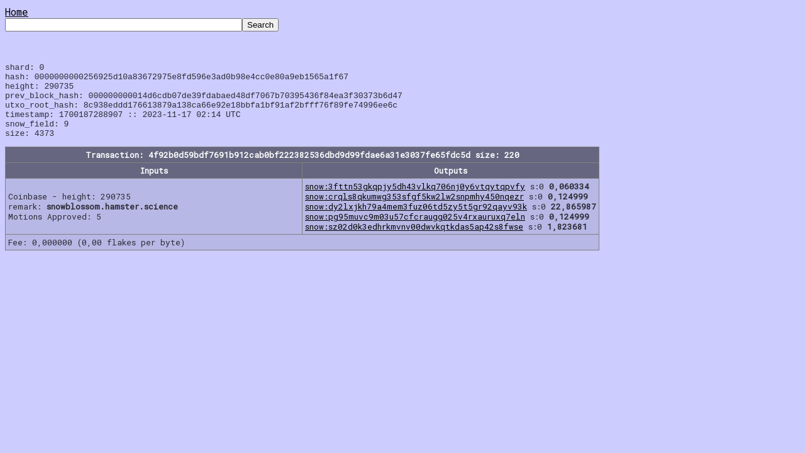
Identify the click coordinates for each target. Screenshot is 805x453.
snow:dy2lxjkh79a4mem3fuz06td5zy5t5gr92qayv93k (416, 221)
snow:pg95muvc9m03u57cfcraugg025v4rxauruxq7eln (415, 231)
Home (16, 11)
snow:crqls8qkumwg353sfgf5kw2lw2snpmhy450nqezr (414, 211)
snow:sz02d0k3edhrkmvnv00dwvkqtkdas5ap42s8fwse (414, 242)
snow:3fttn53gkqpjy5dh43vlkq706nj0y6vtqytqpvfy (415, 201)
